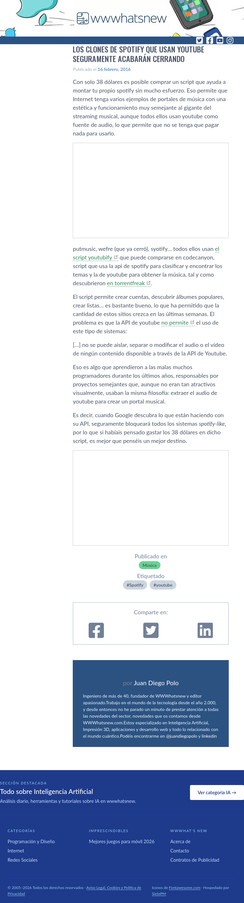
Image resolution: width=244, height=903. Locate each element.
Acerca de (180, 841)
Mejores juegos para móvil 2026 (121, 841)
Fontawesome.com (184, 887)
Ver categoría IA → (217, 792)
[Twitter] (199, 40)
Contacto (179, 850)
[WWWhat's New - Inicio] (122, 18)
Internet (16, 850)
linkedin (209, 736)
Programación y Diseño (31, 841)
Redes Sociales (22, 860)
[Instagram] (230, 40)
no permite (175, 322)
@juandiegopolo (181, 736)
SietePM (159, 893)
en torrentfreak (126, 282)
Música (150, 565)
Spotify (136, 585)
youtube (164, 585)
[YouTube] (220, 40)
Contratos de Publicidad (194, 860)
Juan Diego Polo (156, 682)
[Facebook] (210, 40)
